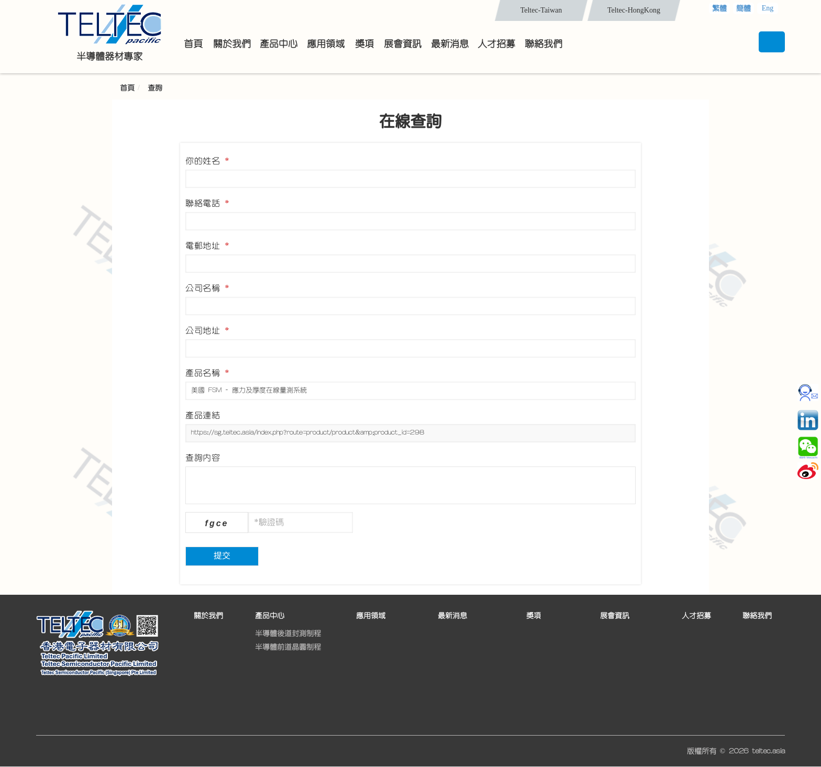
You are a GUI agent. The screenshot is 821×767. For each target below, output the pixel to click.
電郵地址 (207, 245)
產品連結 (202, 415)
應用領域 (370, 615)
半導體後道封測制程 (288, 633)
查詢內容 (202, 457)
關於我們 (208, 615)
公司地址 (207, 330)
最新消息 (452, 615)
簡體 (743, 8)
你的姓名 (207, 161)
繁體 (719, 8)
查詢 (155, 88)
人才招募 (696, 615)
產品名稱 (207, 373)
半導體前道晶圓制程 (288, 647)
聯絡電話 (207, 203)
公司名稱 (207, 288)
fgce (217, 523)
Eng (768, 8)
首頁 (127, 88)
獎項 (533, 615)
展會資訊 (614, 615)
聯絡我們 (757, 615)
